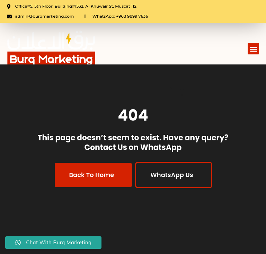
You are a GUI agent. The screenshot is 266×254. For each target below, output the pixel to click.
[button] (253, 48)
